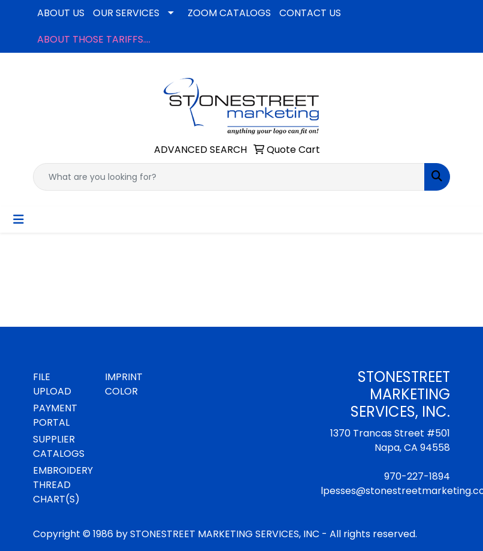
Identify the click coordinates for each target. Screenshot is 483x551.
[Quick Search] (229, 177)
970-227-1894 (417, 476)
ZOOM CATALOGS (229, 13)
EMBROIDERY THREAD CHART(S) (61, 484)
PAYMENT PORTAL (55, 415)
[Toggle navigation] (18, 219)
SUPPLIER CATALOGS (58, 446)
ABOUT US (60, 13)
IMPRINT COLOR (124, 384)
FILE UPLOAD (52, 384)
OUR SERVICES (126, 13)
